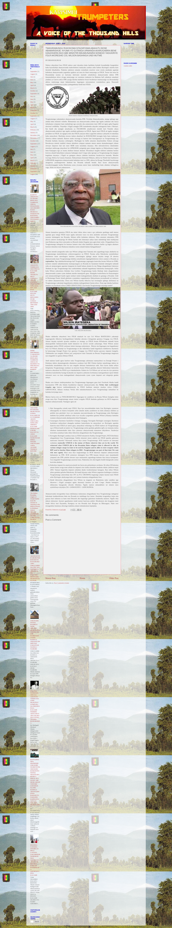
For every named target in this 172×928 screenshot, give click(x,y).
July (31, 77)
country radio (128, 66)
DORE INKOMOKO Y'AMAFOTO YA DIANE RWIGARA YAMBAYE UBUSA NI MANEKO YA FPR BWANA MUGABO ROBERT (35, 360)
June (31, 80)
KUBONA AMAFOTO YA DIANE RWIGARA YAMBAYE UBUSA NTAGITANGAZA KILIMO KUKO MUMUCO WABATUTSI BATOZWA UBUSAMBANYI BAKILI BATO (35, 208)
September (33, 71)
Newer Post (50, 578)
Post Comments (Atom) (61, 583)
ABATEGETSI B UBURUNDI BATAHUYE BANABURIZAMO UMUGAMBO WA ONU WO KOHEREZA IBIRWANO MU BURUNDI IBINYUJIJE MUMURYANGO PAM (35, 568)
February (33, 130)
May (31, 82)
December (33, 135)
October (32, 91)
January (32, 132)
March (32, 88)
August (32, 74)
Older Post (113, 578)
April (32, 85)
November (33, 110)
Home (82, 578)
